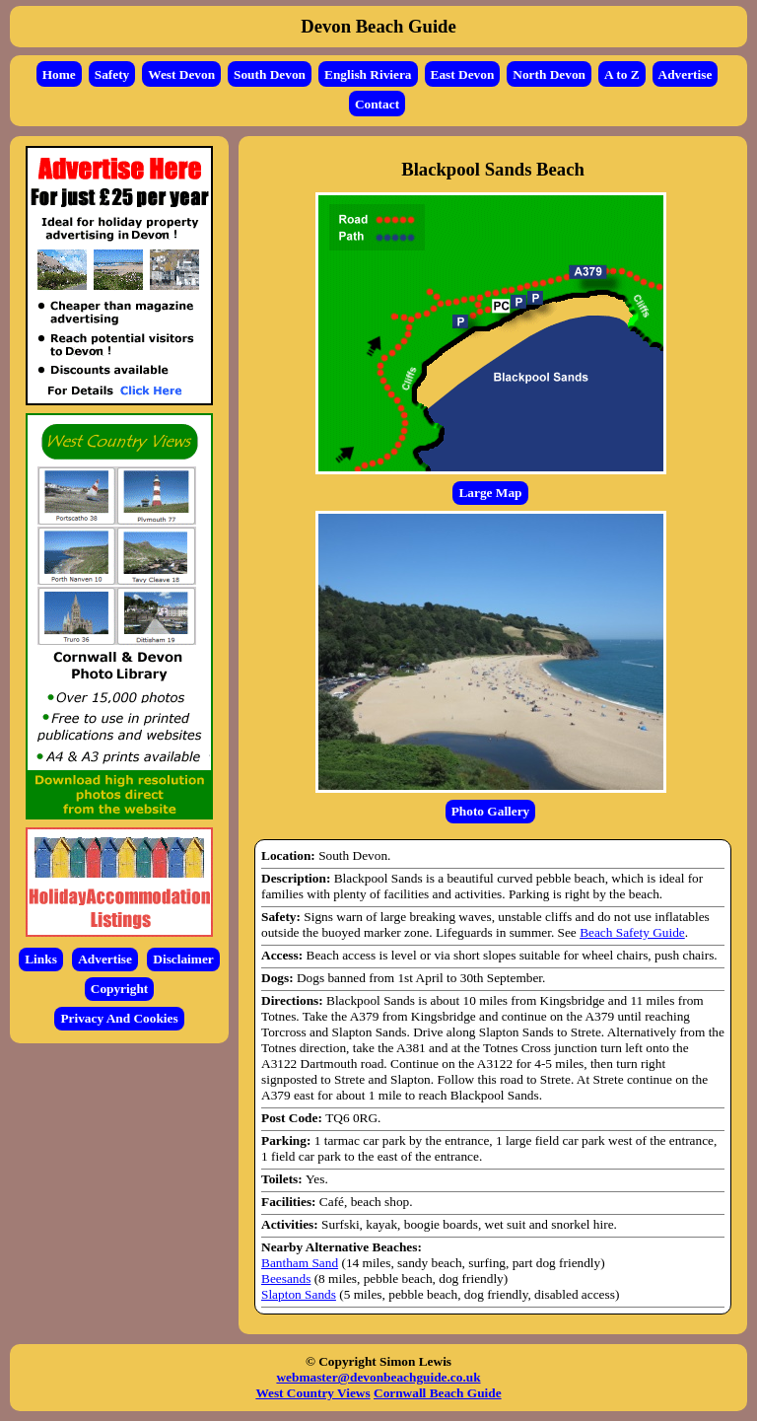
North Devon (549, 74)
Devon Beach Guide (378, 26)
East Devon (463, 74)
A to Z (622, 74)
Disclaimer (183, 959)
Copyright (120, 988)
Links (41, 959)
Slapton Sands (298, 1294)
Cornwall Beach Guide (438, 1392)
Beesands (285, 1278)
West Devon (181, 74)
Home (59, 74)
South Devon (270, 74)
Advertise (685, 74)
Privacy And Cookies (118, 1018)
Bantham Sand (299, 1262)
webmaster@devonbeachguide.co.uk (378, 1377)
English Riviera (368, 74)
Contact (377, 104)
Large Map (489, 492)
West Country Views (312, 1392)
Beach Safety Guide (632, 932)
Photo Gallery (490, 811)
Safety (112, 74)
